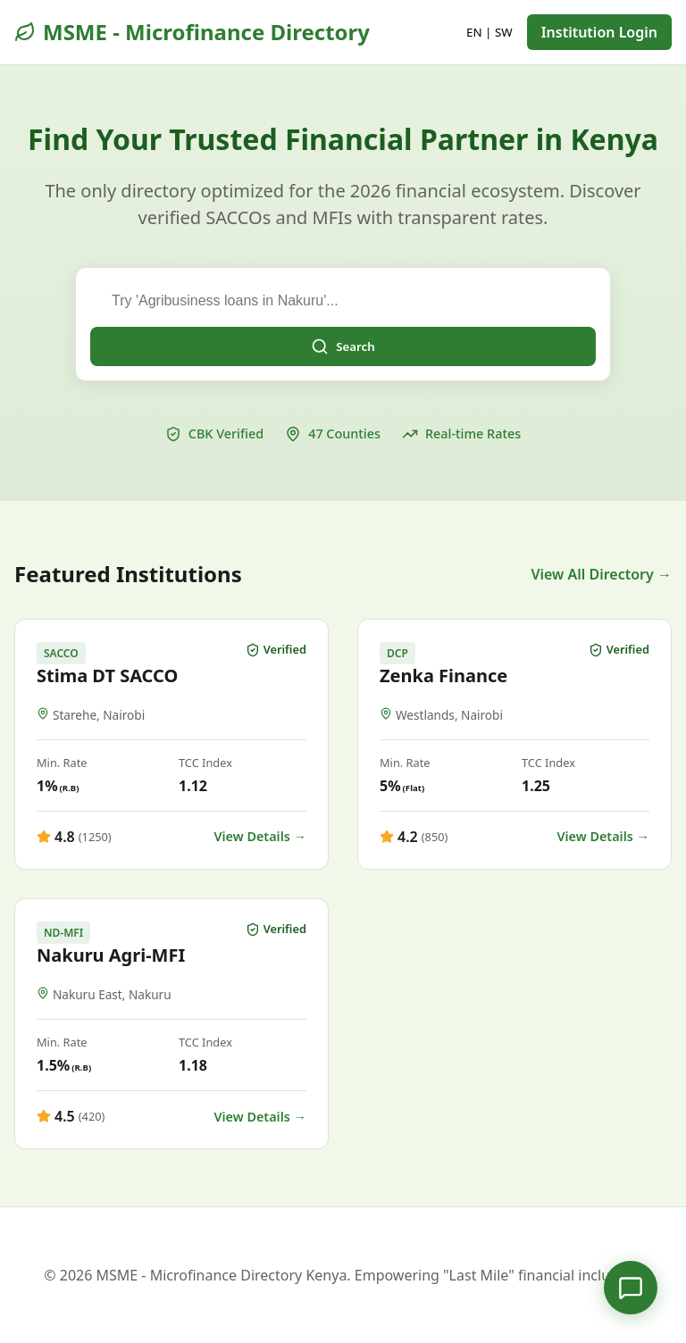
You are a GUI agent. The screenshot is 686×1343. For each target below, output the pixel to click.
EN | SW (489, 32)
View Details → (259, 836)
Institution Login (599, 32)
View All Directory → (601, 574)
